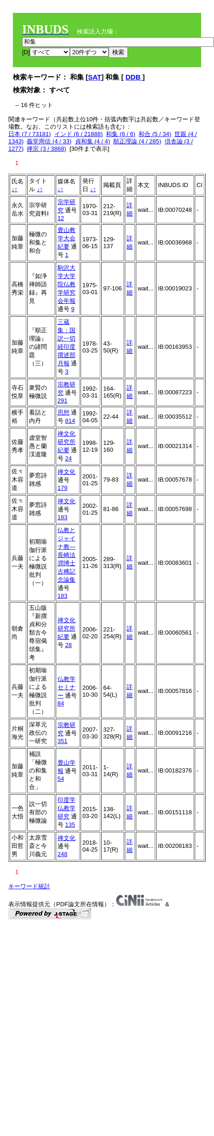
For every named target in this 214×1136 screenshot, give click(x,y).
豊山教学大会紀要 (66, 238)
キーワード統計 (29, 886)
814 (70, 420)
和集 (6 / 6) (120, 134)
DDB (134, 77)
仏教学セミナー (66, 687)
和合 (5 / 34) (155, 134)
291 (63, 400)
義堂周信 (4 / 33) (49, 141)
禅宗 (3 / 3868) (46, 148)
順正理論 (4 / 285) (137, 141)
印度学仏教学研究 (66, 808)
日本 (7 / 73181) (29, 134)
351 (63, 741)
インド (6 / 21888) (78, 134)
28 (68, 645)
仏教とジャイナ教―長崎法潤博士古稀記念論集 (66, 555)
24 (68, 458)
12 (61, 218)
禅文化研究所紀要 (66, 442)
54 (61, 778)
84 (61, 703)
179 (63, 487)
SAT (94, 77)
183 (63, 517)
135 (70, 824)
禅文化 (66, 471)
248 (63, 854)
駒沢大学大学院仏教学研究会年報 (66, 284)
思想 (63, 412)
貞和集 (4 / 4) (92, 141)
